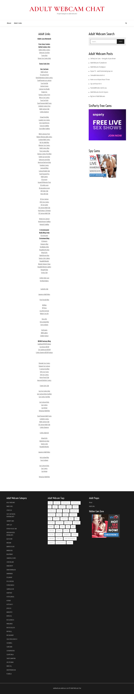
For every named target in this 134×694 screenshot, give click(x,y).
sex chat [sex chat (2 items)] (66, 531)
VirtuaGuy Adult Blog (44, 411)
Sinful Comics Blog (44, 148)
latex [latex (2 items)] (57, 527)
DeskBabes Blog (44, 247)
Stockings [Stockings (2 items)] (75, 535)
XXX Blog (44, 305)
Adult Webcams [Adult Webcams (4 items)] (75, 503)
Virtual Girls (44, 252)
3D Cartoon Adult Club (44, 207)
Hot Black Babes (44, 281)
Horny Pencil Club (44, 377)
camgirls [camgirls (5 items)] (65, 515)
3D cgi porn (44, 179)
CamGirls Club (44, 289)
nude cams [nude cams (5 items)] (51, 531)
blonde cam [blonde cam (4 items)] (52, 511)
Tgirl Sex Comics (44, 374)
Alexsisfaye (9, 539)
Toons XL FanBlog (44, 126)
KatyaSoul (9, 616)
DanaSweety (10, 566)
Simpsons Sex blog (44, 52)
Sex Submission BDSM (44, 349)
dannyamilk (10, 574)
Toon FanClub (44, 83)
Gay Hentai (44, 408)
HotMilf (9, 601)
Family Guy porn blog (44, 157)
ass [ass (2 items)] (49, 507)
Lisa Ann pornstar (44, 311)
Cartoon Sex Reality (44, 89)
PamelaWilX (10, 624)
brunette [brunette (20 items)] (66, 511)
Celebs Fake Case (44, 278)
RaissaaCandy (10, 635)
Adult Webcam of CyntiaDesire (98, 63)
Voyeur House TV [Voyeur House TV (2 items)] (61, 542)
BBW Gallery (44, 333)
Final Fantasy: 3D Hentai (44, 210)
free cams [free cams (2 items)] (51, 523)
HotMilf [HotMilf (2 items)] (50, 527)
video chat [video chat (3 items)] (59, 538)
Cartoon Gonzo (44, 86)
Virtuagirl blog (44, 270)
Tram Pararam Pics (44, 174)
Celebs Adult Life (44, 433)
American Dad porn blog (44, 162)
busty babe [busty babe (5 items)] (51, 515)
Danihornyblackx (11, 570)
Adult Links (18, 23)
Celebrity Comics (44, 419)
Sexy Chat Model (11, 514)
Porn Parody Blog (44, 300)
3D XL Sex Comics (44, 202)
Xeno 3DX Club (44, 194)
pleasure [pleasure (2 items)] (59, 531)
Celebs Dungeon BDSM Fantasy (44, 352)
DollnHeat (9, 577)
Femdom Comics (44, 165)
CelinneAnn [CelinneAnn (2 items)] (73, 515)
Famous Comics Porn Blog (44, 154)
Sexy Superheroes (44, 123)
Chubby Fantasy (44, 336)
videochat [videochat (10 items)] (51, 538)
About (9, 23)
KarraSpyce (9, 612)
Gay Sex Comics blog (44, 391)
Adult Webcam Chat (67, 9)
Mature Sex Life (44, 313)
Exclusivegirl (10, 581)
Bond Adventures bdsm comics (44, 77)
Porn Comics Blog (44, 151)
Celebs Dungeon (44, 112)
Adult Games (44, 176)
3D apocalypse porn (44, 188)
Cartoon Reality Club (44, 171)
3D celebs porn (44, 185)
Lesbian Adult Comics (44, 139)
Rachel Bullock (11, 628)
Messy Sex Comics (44, 97)
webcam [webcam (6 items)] (70, 542)
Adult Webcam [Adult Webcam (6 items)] (65, 503)
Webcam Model (11, 533)
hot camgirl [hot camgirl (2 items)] (76, 523)
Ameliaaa (9, 543)
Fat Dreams (44, 330)
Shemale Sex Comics (44, 363)
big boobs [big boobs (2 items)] (62, 507)
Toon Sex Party (44, 100)
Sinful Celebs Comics (44, 50)
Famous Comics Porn (44, 95)
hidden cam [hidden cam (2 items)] (68, 523)
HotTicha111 (10, 604)
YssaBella (9, 674)
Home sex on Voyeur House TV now (100, 79)
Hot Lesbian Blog (44, 322)
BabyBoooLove (10, 547)
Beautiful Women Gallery (44, 267)
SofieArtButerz (11, 651)
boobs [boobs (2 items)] (59, 511)
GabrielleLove (10, 589)
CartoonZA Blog (44, 168)
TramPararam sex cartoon (44, 80)
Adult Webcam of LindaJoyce (98, 67)
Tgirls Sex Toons (44, 372)
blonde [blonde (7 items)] (75, 507)
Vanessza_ (9, 666)
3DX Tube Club (44, 191)
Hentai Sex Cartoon (44, 219)
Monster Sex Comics (44, 145)
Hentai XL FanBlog (44, 224)
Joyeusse (9, 608)
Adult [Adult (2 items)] (50, 503)
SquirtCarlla (10, 655)
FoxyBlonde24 (10, 585)
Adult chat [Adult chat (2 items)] (57, 503)
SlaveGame (9, 647)
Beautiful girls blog (44, 250)
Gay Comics (44, 405)
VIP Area (44, 308)
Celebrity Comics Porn (44, 106)
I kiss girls (44, 319)
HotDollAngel (10, 597)
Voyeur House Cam (12, 529)
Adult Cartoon (44, 72)
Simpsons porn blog (44, 159)
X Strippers (44, 241)
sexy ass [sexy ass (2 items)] (73, 531)
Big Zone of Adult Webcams (97, 96)
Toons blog (44, 55)
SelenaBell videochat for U (97, 75)
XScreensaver (44, 235)
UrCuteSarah (10, 662)
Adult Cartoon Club (44, 109)
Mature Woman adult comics (44, 137)
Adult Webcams (11, 503)
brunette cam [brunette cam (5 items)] (74, 511)
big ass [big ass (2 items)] (55, 507)
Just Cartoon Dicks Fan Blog (44, 394)
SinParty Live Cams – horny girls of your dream (103, 58)
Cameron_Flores (11, 558)
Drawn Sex (44, 92)
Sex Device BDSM (44, 347)
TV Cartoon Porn (44, 75)
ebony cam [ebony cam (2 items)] (64, 519)
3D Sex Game (44, 205)
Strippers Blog (44, 244)
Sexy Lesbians (44, 324)
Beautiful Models (44, 261)
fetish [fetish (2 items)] (77, 519)
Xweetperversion (11, 670)
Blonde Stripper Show (44, 264)
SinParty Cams (10, 521)
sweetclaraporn (11, 658)
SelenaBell (9, 643)
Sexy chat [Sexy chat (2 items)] (51, 535)
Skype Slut (9, 525)
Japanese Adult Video (44, 294)
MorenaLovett (10, 517)
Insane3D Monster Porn (44, 182)
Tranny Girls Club (44, 385)
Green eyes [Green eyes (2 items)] (59, 523)
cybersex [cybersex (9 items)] (56, 519)
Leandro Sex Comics (44, 120)
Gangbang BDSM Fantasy (44, 344)
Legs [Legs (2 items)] (68, 527)
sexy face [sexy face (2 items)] (59, 535)
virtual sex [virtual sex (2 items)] (51, 542)
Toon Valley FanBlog (44, 128)
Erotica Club (44, 272)
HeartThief (9, 593)
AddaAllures (10, 535)
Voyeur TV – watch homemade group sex (101, 71)
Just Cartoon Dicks (44, 402)
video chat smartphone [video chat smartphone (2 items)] (70, 538)
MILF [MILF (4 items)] (73, 527)
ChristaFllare (10, 562)
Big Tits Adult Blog (44, 142)
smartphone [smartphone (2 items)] (66, 535)
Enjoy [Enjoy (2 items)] (71, 519)
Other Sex (9, 510)
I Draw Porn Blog (44, 117)
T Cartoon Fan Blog (44, 369)
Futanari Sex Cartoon (44, 366)
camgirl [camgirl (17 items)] (59, 515)
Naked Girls (10, 506)
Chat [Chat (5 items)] (50, 519)
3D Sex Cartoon (44, 199)
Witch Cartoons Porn (44, 134)
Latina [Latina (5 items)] (62, 527)
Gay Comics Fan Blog (44, 397)
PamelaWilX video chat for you (98, 88)
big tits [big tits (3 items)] (69, 507)
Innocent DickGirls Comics (44, 380)
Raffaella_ (9, 631)
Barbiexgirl (10, 550)
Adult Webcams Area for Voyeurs (99, 92)
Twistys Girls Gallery (44, 258)
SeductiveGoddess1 (12, 639)
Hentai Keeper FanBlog (44, 221)
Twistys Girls (44, 444)
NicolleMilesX (10, 620)
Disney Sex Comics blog (44, 58)
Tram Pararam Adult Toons (44, 103)
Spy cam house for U (96, 84)
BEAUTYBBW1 (10, 554)
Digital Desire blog (44, 255)
